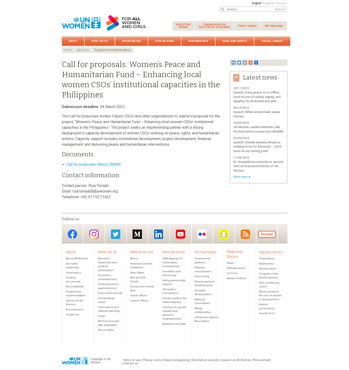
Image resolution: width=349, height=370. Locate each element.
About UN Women (77, 258)
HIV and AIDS (106, 330)
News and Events (234, 41)
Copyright (97, 359)
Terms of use (132, 360)
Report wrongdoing (176, 360)
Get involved (274, 26)
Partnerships (198, 41)
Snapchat (223, 234)
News (230, 263)
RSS (245, 234)
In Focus (232, 273)
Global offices (138, 295)
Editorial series (236, 268)
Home (67, 50)
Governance (73, 272)
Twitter (115, 234)
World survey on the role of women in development (270, 295)
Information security (205, 360)
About (73, 41)
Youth (101, 316)
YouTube (180, 234)
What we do (99, 41)
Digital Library (272, 41)
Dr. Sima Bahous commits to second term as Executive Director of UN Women (258, 166)
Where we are (131, 41)
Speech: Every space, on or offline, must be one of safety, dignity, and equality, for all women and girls (257, 97)
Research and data (174, 324)
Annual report (267, 268)
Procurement (74, 309)
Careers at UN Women (236, 360)
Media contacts (236, 278)
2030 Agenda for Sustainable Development (172, 262)
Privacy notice (152, 360)
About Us (83, 50)
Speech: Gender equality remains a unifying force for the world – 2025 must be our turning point (257, 147)
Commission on (214, 26)
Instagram (94, 234)
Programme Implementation (112, 50)
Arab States (137, 272)
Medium (137, 234)
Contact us (72, 314)
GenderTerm (267, 313)
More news (240, 176)
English (257, 3)
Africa (133, 258)
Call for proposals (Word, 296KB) (94, 164)
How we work (164, 41)
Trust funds (247, 26)
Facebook (72, 234)
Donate (267, 234)
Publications (267, 258)
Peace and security (110, 293)
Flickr (202, 234)
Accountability (74, 286)
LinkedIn (158, 234)
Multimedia (266, 263)
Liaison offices (139, 300)
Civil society (202, 276)
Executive (183, 26)
